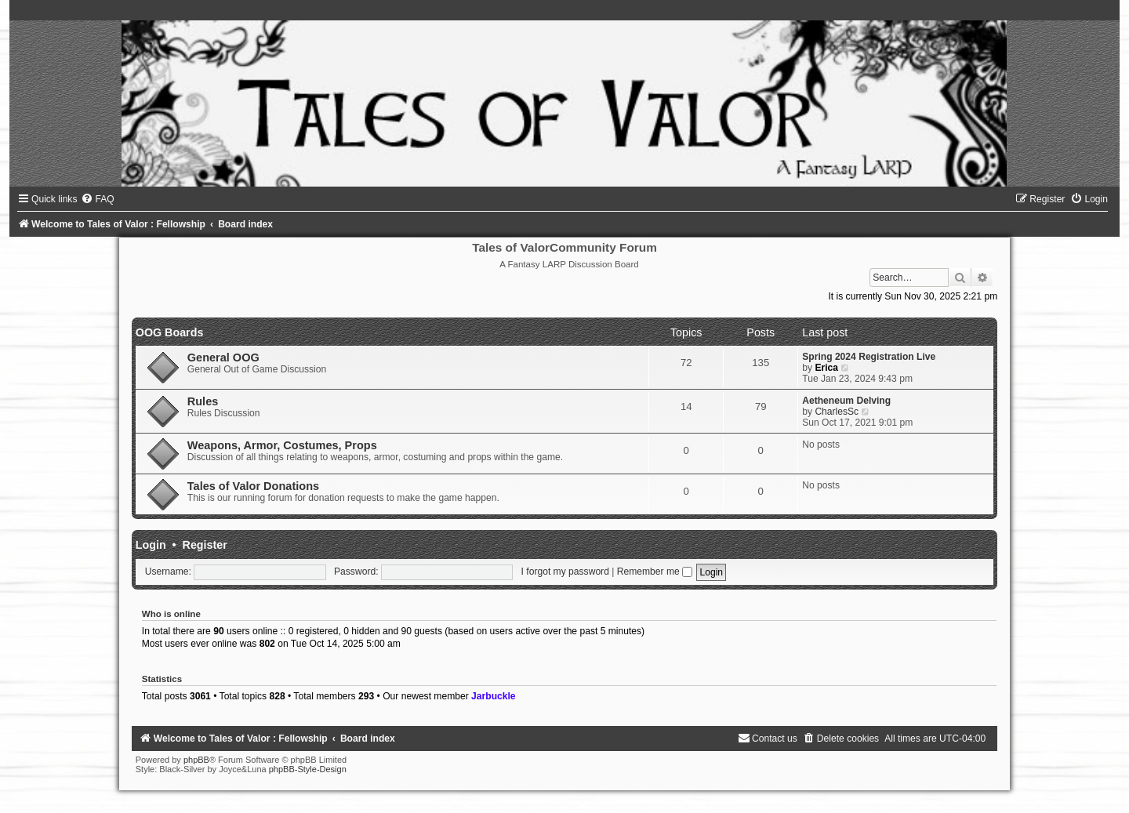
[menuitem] (97, 199)
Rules (203, 401)
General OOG (223, 357)
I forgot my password (565, 571)
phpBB (196, 759)
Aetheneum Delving (846, 400)
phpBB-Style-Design (308, 769)
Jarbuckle (493, 696)
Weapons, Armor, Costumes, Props (282, 445)
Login (151, 545)
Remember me (654, 571)
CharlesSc (837, 411)
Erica (826, 367)
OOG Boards (170, 332)
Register (205, 545)
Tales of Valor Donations (253, 486)
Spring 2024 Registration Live (868, 356)
